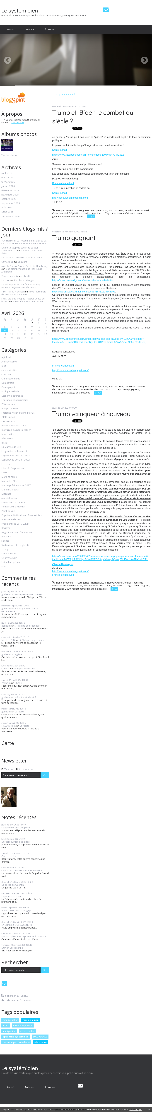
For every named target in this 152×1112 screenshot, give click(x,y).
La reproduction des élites (15, 841)
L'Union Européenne (12, 947)
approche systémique (15, 1036)
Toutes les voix (9, 275)
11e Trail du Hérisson (13, 291)
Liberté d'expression (12, 468)
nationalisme (59, 392)
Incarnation (36, 257)
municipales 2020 (61, 588)
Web (3, 566)
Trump (5, 549)
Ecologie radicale (10, 391)
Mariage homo (9, 476)
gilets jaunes (8, 416)
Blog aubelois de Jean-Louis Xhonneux (20, 286)
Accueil (10, 29)
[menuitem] (10, 29)
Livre (4, 472)
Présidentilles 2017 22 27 (15, 523)
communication (9, 370)
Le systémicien (19, 10)
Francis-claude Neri (63, 183)
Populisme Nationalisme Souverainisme (22, 515)
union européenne (23, 1025)
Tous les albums (9, 155)
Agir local (6, 357)
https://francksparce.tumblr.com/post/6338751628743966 (83, 291)
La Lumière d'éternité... (13, 257)
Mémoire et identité (25, 697)
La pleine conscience (12, 896)
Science (5, 540)
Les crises (6, 464)
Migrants (6, 493)
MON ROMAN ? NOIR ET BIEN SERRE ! (26, 243)
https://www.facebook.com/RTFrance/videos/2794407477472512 (88, 154)
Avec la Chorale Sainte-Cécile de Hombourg (24, 266)
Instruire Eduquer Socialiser (16, 429)
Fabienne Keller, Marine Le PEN (18, 412)
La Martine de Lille (11, 446)
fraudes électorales (72, 216)
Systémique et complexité (15, 545)
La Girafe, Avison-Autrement (28, 301)
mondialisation (9, 498)
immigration (9, 1030)
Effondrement (8, 404)
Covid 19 (6, 374)
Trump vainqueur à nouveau (91, 413)
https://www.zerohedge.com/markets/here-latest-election (83, 280)
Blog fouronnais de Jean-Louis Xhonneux (23, 293)
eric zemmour (40, 1036)
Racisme (5, 527)
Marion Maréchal (10, 489)
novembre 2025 (10, 194)
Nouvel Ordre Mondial (13, 506)
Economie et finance (12, 395)
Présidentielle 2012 (11, 519)
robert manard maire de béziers (89, 588)
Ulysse (18, 682)
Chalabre (22, 261)
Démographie (8, 387)
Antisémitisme (9, 361)
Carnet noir (7, 261)
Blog (3, 365)
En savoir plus (136, 1109)
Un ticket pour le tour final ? (16, 284)
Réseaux (6, 536)
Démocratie (7, 382)
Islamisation (7, 438)
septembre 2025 (10, 203)
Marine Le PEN (9, 481)
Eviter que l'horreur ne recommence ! (20, 610)
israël (6, 1025)
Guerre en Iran (9, 856)
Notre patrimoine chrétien (28, 594)
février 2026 (8, 181)
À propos (50, 29)
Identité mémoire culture (14, 425)
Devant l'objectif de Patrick (21, 252)
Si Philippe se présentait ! (27, 625)
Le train (5, 280)
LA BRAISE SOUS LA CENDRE (16, 924)
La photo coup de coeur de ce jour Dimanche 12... (19, 249)
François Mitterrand (24, 668)
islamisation (40, 1042)
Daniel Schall (59, 150)
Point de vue (8, 510)
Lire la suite (17, 122)
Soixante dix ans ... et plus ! (15, 827)
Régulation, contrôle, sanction (17, 532)
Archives (29, 29)
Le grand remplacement (14, 451)
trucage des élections (78, 392)
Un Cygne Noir (9, 557)
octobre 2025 (8, 198)
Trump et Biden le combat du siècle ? (92, 116)
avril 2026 (6, 173)
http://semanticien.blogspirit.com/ (70, 197)
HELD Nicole (8, 725)
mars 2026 (7, 177)
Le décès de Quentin (12, 884)
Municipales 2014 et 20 (13, 502)
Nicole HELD (8, 640)
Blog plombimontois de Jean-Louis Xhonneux (21, 270)
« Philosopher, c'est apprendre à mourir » (23, 936)
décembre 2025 (10, 190)
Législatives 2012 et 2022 (15, 455)
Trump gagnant (74, 237)
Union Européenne (11, 562)
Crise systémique (10, 378)
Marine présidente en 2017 (16, 485)
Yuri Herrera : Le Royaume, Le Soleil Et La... (24, 240)
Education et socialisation (14, 399)
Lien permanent (62, 210)
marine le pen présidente (16, 1042)
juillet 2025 (7, 211)
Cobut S (5, 668)
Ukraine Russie (9, 553)
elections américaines (123, 213)
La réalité (19, 711)
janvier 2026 (8, 186)
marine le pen (31, 1019)
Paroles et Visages (24, 280)
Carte (7, 743)
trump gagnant (131, 389)
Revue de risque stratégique (16, 910)
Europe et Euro (9, 408)
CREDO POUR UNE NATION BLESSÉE (21, 870)
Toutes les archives (10, 216)
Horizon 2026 (8, 421)
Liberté (26, 275)
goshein (5, 594)
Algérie (18, 654)
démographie (27, 1030)
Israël (4, 442)
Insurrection (7, 434)
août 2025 (6, 207)
